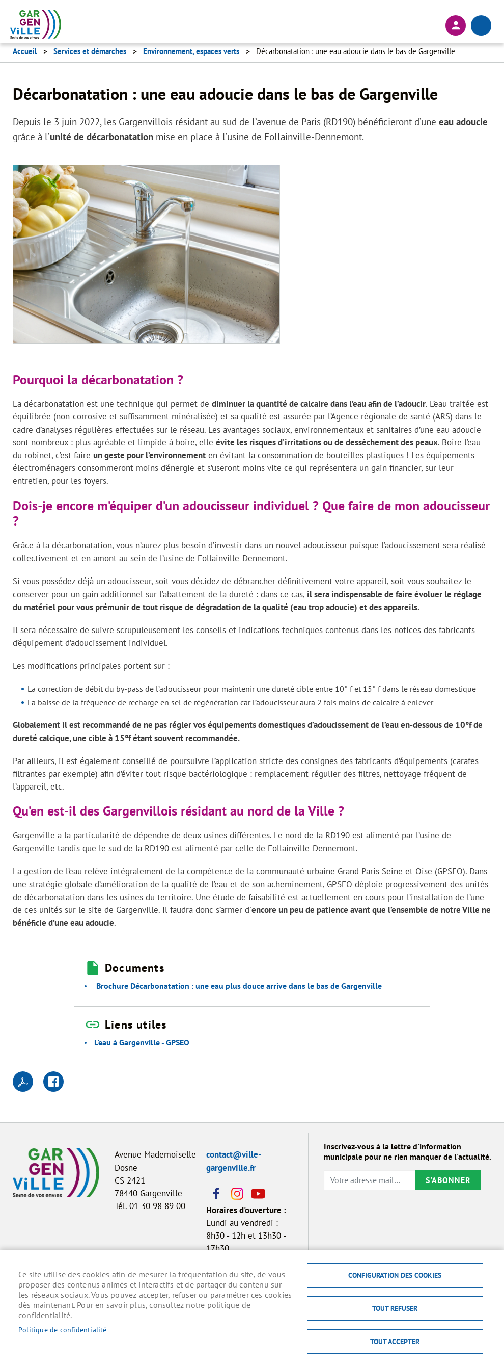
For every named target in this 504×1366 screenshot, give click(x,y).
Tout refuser (394, 1308)
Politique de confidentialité (62, 1329)
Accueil (25, 51)
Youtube (257, 1194)
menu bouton (481, 25)
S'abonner (448, 1180)
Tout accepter (394, 1341)
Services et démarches (89, 51)
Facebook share (53, 1081)
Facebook (216, 1194)
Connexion (455, 25)
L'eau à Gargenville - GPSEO (141, 1042)
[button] (146, 257)
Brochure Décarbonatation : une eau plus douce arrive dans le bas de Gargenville (239, 986)
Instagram (237, 1194)
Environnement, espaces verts (191, 51)
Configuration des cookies (394, 1275)
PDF (23, 1081)
